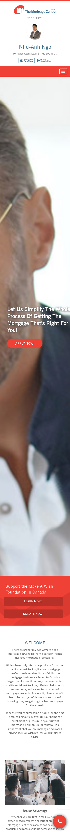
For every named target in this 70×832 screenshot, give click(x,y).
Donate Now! (33, 614)
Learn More (33, 601)
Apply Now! (24, 343)
